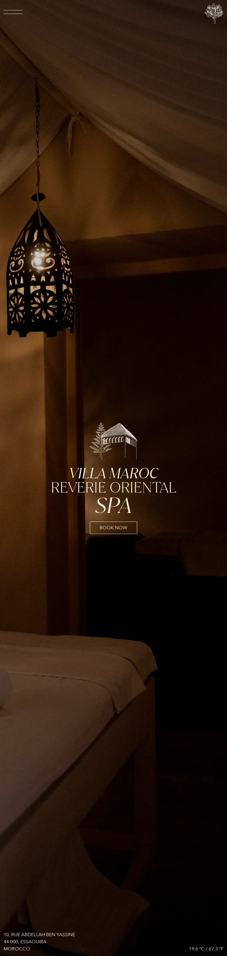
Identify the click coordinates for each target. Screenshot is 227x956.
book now (113, 527)
